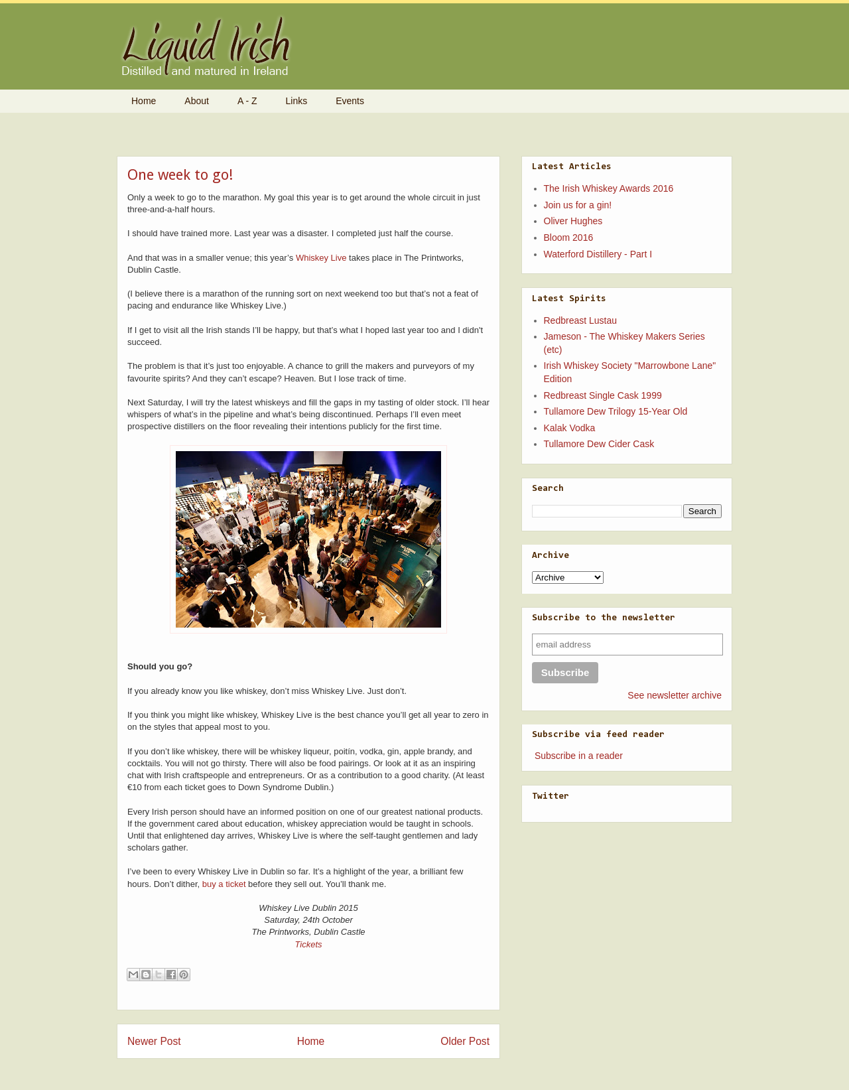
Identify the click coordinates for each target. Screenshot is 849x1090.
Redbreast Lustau (581, 320)
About (196, 101)
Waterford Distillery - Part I (598, 254)
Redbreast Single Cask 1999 (603, 395)
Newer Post (154, 1041)
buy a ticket (224, 884)
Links (297, 101)
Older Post (465, 1041)
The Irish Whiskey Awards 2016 (609, 188)
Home (143, 101)
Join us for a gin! (578, 205)
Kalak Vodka (570, 428)
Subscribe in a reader (579, 755)
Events (350, 101)
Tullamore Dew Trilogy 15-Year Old (616, 411)
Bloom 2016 (569, 237)
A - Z (247, 101)
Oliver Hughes (573, 221)
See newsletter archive (674, 695)
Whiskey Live (321, 258)
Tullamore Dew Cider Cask (599, 444)
